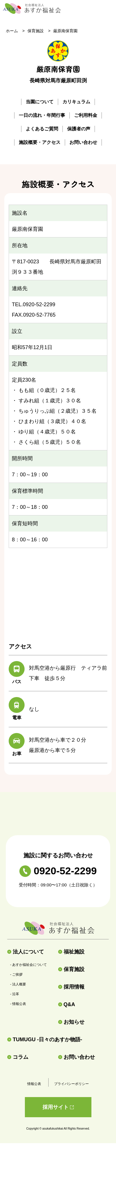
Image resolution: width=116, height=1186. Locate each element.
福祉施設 (71, 952)
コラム (17, 1057)
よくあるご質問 (42, 128)
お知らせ (71, 1022)
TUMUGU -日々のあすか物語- (44, 1039)
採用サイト (58, 1107)
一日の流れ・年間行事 (42, 115)
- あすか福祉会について (28, 965)
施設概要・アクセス (39, 142)
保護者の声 (78, 128)
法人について (25, 952)
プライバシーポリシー (71, 1084)
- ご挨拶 (16, 974)
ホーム (12, 30)
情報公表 (34, 1084)
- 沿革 (14, 994)
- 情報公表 (18, 1004)
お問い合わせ (83, 142)
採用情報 (71, 987)
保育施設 (35, 30)
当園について (40, 101)
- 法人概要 (18, 984)
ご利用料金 (85, 115)
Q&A (66, 1004)
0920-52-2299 (58, 870)
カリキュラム (76, 101)
